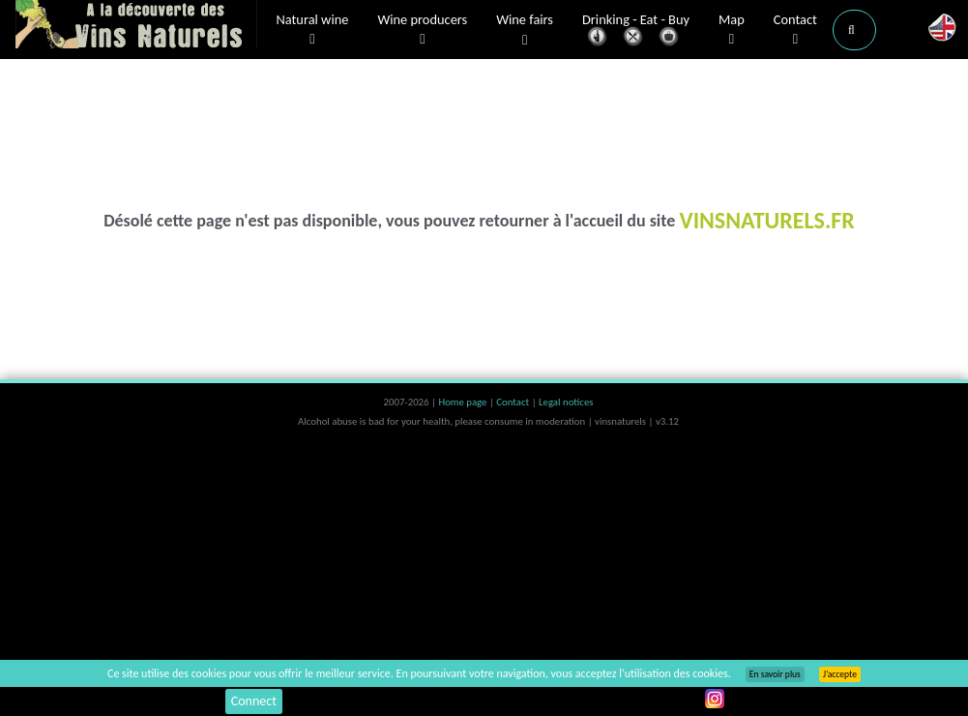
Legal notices (566, 402)
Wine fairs (524, 30)
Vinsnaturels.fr (136, 26)
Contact (795, 30)
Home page (463, 402)
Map (732, 30)
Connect (254, 701)
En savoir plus (775, 674)
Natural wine (313, 30)
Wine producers (422, 30)
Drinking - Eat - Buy (635, 31)
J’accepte (840, 674)
